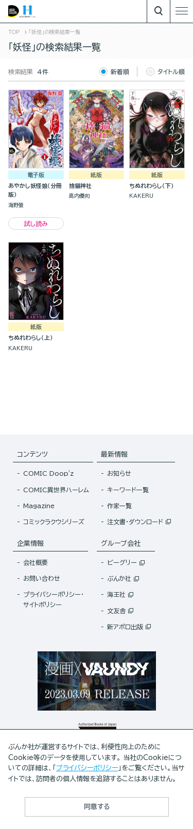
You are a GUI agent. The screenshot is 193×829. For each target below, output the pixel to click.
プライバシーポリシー (87, 768)
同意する (97, 806)
